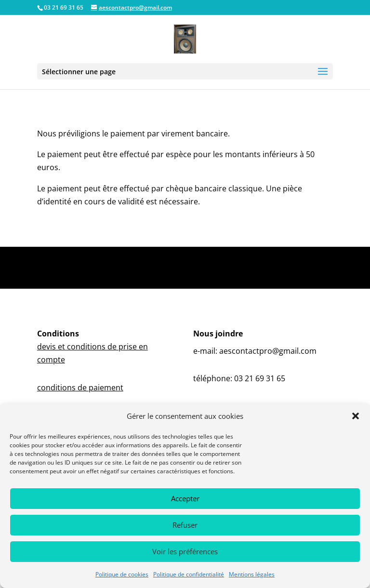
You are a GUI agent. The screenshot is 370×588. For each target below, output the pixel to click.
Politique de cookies (121, 574)
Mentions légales (252, 574)
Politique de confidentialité (188, 574)
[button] (355, 416)
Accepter (185, 498)
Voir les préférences (185, 551)
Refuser (185, 525)
